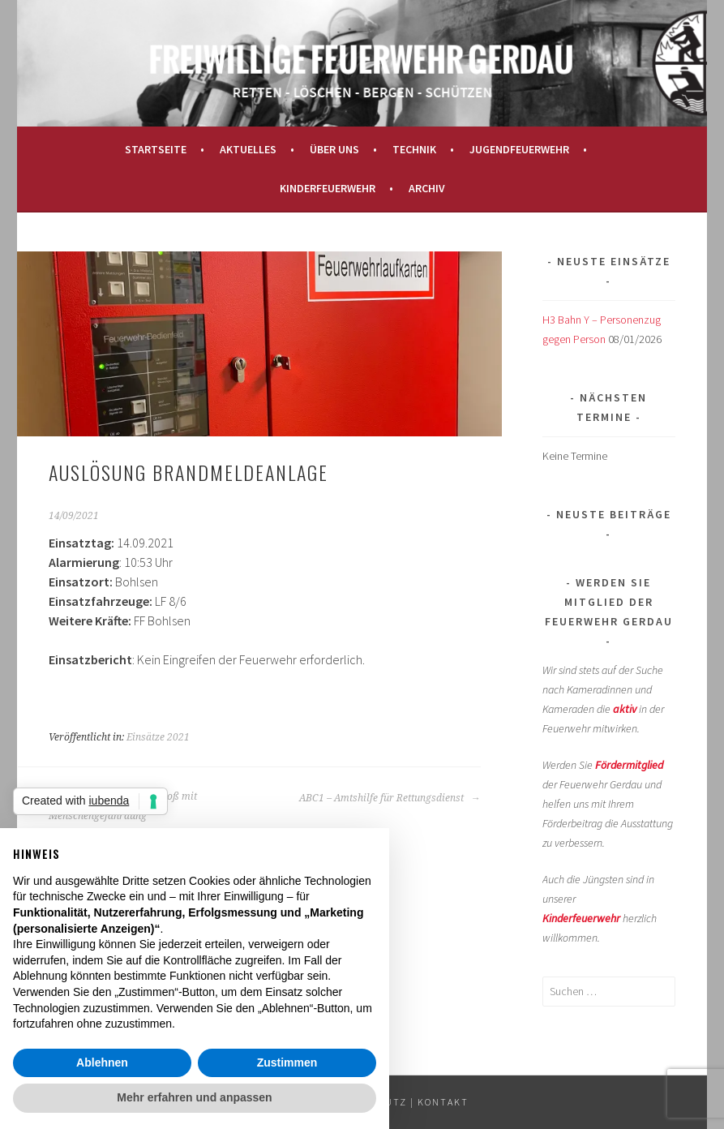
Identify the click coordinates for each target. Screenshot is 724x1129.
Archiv (427, 188)
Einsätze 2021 (158, 737)
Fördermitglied (629, 765)
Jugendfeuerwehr (519, 149)
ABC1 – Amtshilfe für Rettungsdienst (389, 798)
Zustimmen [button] (287, 1062)
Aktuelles (248, 149)
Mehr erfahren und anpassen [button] (194, 1097)
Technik (414, 149)
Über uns (334, 149)
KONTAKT (443, 1102)
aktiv (624, 709)
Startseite (155, 149)
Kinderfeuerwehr (327, 188)
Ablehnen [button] (102, 1062)
